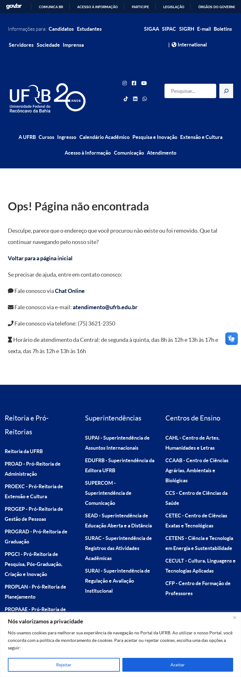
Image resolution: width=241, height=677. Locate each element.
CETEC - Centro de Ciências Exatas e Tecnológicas (196, 506)
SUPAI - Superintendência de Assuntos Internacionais (117, 428)
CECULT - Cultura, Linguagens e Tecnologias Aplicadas (200, 551)
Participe (140, 7)
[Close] (234, 617)
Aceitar (177, 664)
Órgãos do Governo (217, 7)
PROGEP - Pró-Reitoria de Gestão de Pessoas (34, 500)
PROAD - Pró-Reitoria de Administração (33, 455)
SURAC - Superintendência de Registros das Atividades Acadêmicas (118, 534)
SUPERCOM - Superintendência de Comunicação (108, 479)
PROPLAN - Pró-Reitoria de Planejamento (35, 577)
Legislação (173, 7)
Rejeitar (64, 664)
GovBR (14, 6)
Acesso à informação (97, 7)
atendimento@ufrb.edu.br (105, 293)
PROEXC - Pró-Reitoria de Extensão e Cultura (34, 477)
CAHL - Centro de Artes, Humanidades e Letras (192, 428)
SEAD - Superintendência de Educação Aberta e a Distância (118, 506)
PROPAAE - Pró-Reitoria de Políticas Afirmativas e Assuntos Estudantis (40, 605)
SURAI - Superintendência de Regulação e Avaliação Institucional (117, 566)
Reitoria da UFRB (24, 437)
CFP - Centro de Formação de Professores (198, 574)
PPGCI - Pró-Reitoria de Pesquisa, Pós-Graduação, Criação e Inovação (33, 550)
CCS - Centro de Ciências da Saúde (196, 484)
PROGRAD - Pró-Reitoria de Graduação (36, 522)
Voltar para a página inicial (40, 244)
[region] (120, 644)
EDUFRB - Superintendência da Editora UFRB (119, 451)
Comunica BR (51, 7)
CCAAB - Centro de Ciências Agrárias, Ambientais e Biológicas (196, 456)
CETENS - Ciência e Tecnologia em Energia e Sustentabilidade (199, 529)
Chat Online (70, 277)
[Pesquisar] (226, 84)
